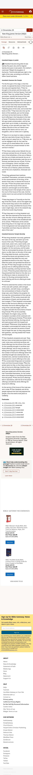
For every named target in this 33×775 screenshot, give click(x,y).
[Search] (30, 30)
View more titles (16, 581)
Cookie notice (7, 707)
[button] (30, 11)
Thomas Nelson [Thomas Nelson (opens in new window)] (8, 735)
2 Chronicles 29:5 (9, 405)
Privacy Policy (5, 648)
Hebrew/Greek (21, 42)
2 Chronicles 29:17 (10, 412)
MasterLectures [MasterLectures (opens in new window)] (8, 742)
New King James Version (14, 432)
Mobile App (7, 669)
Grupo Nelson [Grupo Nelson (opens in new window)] (7, 730)
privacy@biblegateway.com (9, 650)
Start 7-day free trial (11, 471)
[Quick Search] (13, 30)
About (5, 662)
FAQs (5, 687)
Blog (4, 674)
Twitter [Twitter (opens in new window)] (5, 761)
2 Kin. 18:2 (21, 403)
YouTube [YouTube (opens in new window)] (6, 763)
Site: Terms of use (9, 709)
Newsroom (7, 676)
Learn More (8, 475)
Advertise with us (9, 695)
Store (5, 671)
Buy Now (10, 542)
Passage (4, 42)
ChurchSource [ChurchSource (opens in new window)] (8, 725)
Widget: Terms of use (10, 711)
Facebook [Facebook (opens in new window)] (6, 751)
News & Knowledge (9, 664)
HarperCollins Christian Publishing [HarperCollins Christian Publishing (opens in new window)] (14, 728)
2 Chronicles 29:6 (9, 408)
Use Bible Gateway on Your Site (13, 692)
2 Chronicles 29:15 (10, 410)
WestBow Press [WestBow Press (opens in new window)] (8, 737)
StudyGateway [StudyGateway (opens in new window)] (8, 723)
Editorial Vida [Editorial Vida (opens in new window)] (7, 732)
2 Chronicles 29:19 (10, 415)
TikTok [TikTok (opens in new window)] (5, 758)
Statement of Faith (9, 666)
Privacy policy (8, 699)
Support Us (7, 678)
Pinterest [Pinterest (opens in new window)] (6, 756)
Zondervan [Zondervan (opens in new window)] (6, 740)
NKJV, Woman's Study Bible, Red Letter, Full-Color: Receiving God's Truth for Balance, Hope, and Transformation (16, 528)
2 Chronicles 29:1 (9, 403)
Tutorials (6, 690)
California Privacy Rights (12, 702)
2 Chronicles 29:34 (10, 417)
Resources (12, 42)
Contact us (6, 697)
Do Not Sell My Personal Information (16, 704)
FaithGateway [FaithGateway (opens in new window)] (7, 720)
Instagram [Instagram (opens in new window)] (6, 753)
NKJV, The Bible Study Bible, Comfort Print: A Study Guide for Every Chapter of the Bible (16, 561)
